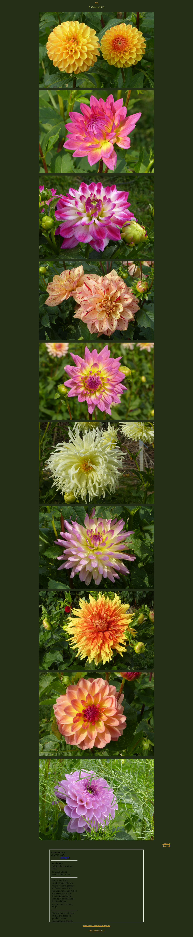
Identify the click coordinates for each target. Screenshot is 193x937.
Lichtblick (166, 844)
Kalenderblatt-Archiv (96, 930)
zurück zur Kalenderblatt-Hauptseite (96, 926)
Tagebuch (166, 846)
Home (96, 2)
